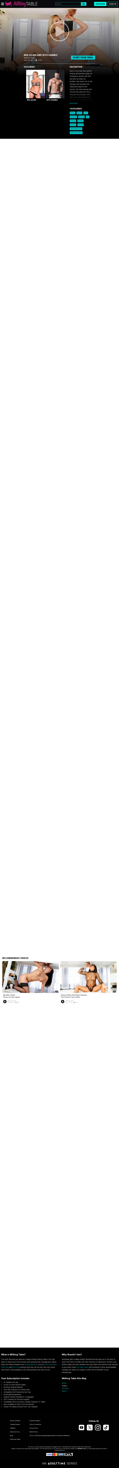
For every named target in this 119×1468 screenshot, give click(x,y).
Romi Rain (53, 1364)
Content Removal (60, 1450)
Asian (85, 113)
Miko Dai (15, 1367)
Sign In (112, 4)
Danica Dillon (75, 997)
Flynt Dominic (65, 997)
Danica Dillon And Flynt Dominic (74, 995)
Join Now (100, 4)
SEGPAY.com (82, 1448)
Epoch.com (21, 1448)
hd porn (80, 125)
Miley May (5, 1367)
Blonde (72, 113)
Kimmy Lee (7, 997)
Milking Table (12, 1000)
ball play (73, 125)
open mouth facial (76, 128)
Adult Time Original (76, 132)
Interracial (73, 117)
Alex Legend (15, 997)
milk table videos (82, 1367)
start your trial (83, 57)
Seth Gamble (52, 100)
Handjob (73, 121)
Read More (74, 103)
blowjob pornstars (30, 1364)
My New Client (9, 995)
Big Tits (79, 113)
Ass (88, 117)
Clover (46, 1364)
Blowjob (81, 117)
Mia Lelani (31, 100)
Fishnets (80, 121)
